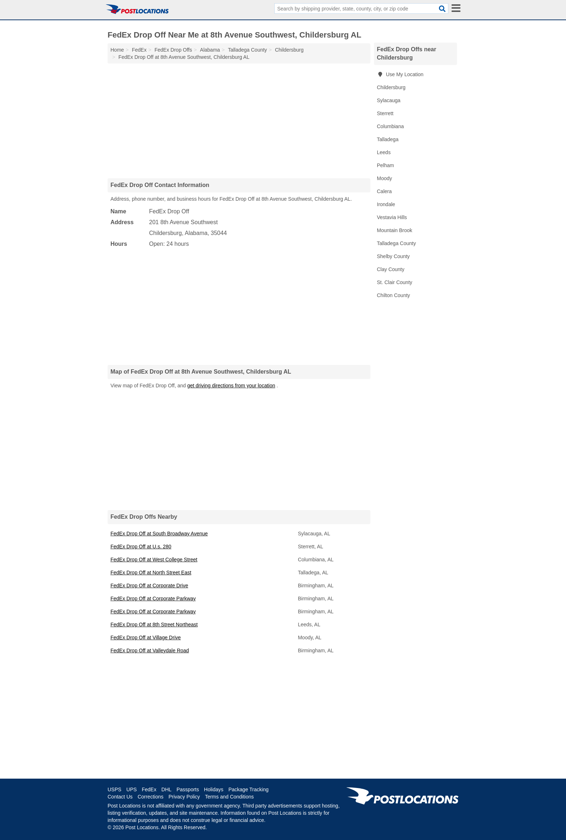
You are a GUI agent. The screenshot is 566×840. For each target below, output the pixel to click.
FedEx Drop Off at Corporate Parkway (153, 598)
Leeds (384, 152)
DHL (166, 789)
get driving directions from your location (231, 385)
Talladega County (396, 243)
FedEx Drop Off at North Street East (150, 572)
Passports (188, 789)
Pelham (385, 165)
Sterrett (385, 113)
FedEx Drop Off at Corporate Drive (149, 585)
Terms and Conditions (229, 797)
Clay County (390, 269)
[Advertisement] (239, 120)
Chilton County (393, 295)
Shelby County (393, 256)
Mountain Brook (394, 230)
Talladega (388, 139)
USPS (114, 789)
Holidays (213, 789)
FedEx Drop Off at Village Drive (145, 637)
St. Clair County (394, 282)
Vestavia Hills (392, 217)
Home (117, 50)
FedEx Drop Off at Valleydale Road (149, 650)
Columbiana (390, 126)
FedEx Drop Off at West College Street (153, 559)
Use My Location (400, 74)
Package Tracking (248, 789)
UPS (131, 789)
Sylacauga (388, 100)
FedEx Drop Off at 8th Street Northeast (154, 624)
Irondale (386, 204)
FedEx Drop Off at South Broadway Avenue (159, 533)
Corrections (151, 797)
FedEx (149, 789)
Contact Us (120, 797)
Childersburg (391, 87)
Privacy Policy (184, 797)
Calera (384, 191)
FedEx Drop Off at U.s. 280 (140, 546)
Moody (384, 178)
